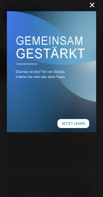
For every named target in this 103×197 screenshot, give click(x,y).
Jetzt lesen (73, 123)
